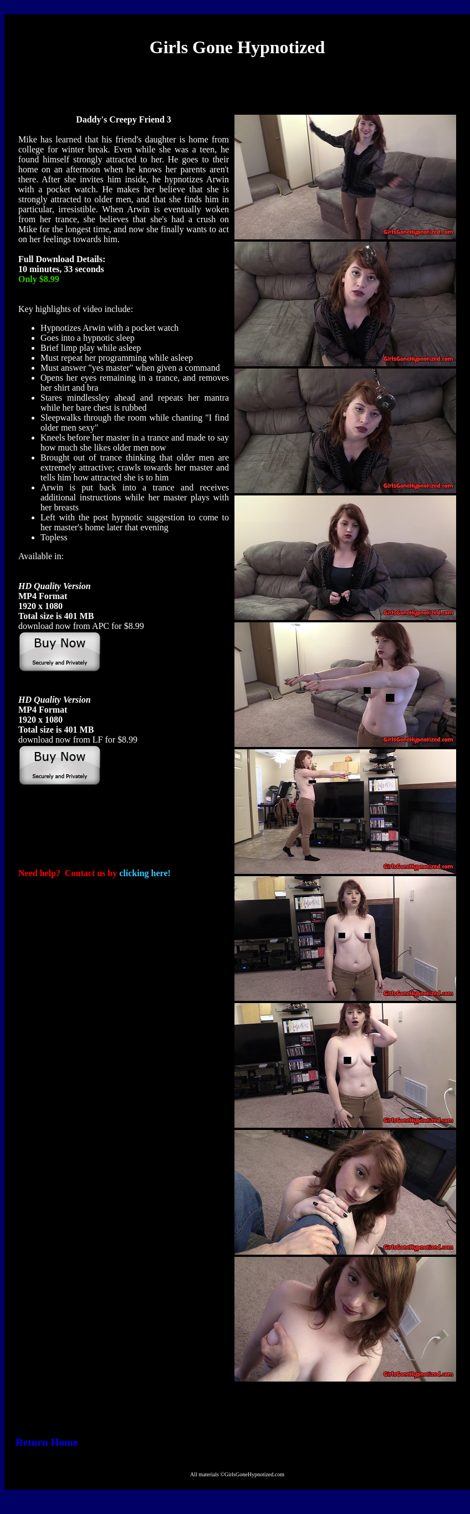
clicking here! (145, 873)
